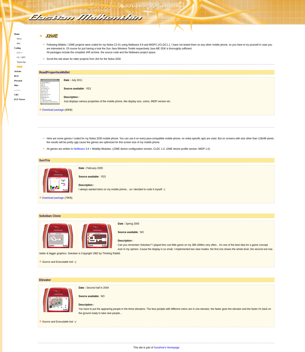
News (19, 39)
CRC (16, 95)
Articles (17, 71)
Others (19, 67)
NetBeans (79, 148)
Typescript (21, 62)
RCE (16, 76)
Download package (53, 109)
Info (18, 43)
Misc (16, 85)
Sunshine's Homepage (166, 347)
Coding (17, 48)
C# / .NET (21, 57)
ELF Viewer (19, 99)
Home (17, 34)
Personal (18, 81)
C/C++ (19, 53)
